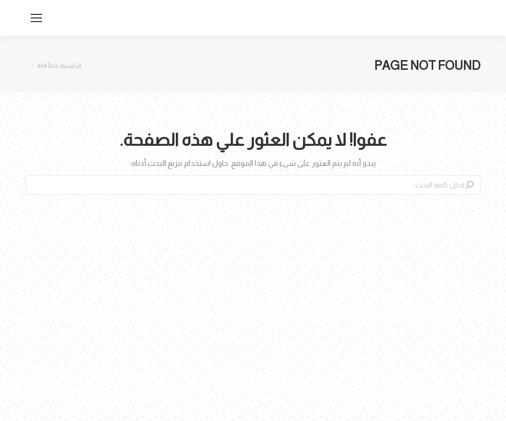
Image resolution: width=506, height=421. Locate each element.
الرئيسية (71, 65)
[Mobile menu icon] (36, 18)
